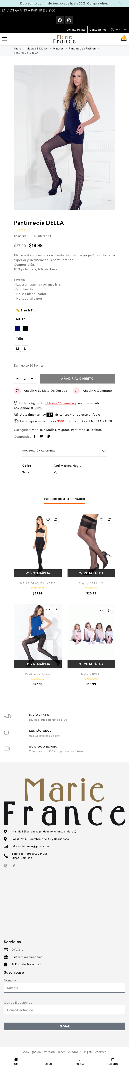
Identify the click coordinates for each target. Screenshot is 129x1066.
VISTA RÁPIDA (38, 573)
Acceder (118, 29)
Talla (19, 339)
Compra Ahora (98, 3)
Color (20, 319)
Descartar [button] (120, 3)
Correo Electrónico (18, 1003)
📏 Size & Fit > (26, 310)
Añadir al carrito (77, 378)
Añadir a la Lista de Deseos (40, 390)
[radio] (18, 329)
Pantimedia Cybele (37, 674)
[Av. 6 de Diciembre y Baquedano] (64, 906)
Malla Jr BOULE (91, 674)
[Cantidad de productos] (25, 378)
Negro (77, 466)
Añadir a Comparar (92, 390)
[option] (64, 137)
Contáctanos (98, 29)
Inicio (17, 48)
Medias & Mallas (37, 48)
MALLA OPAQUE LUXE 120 (37, 583)
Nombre (10, 980)
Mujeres (58, 48)
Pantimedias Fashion (82, 48)
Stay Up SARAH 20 (91, 583)
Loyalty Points (76, 29)
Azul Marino (62, 466)
